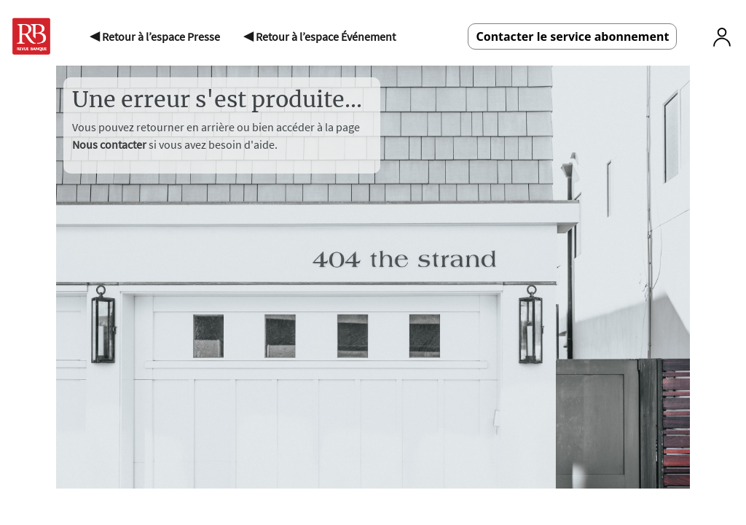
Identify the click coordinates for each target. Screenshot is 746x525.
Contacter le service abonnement (572, 36)
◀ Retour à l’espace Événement (319, 36)
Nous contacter (110, 144)
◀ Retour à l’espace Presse (155, 36)
